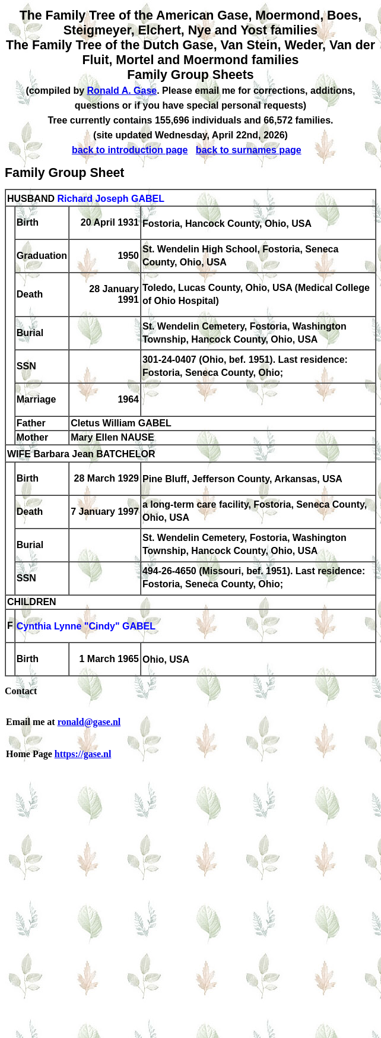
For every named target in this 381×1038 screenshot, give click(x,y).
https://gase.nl (83, 754)
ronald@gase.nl (89, 722)
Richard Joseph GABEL (110, 199)
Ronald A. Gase (122, 91)
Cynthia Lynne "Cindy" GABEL (86, 627)
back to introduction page (130, 150)
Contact (21, 691)
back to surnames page (248, 150)
